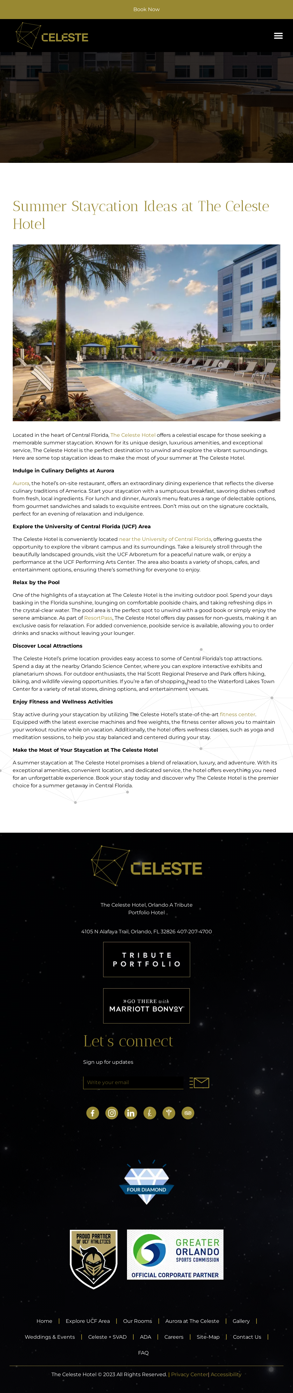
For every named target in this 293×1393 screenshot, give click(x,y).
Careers (173, 1337)
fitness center (237, 714)
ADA (145, 1337)
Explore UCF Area (88, 1321)
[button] (278, 36)
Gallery (241, 1321)
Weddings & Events (50, 1337)
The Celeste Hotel (133, 435)
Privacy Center (189, 1374)
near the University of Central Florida (165, 539)
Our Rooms (137, 1321)
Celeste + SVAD (107, 1337)
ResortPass (98, 618)
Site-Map (208, 1337)
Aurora (21, 483)
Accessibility (226, 1374)
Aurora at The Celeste (192, 1321)
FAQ (143, 1353)
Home (44, 1321)
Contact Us (247, 1337)
